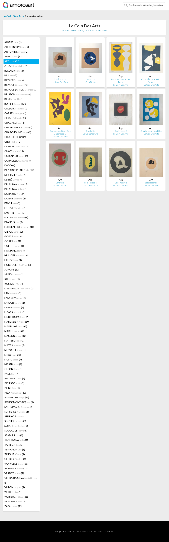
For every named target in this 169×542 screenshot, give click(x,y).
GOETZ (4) (13, 236)
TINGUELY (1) (14, 454)
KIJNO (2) (13, 274)
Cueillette (90, 131)
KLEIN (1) (12, 278)
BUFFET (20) (15, 103)
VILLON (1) (14, 487)
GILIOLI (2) (13, 231)
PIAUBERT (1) (14, 378)
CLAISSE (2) (16, 146)
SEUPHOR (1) (15, 416)
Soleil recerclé (60, 79)
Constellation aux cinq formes (151, 80)
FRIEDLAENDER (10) (19, 226)
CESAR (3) (15, 117)
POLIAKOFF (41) (16, 397)
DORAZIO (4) (14, 193)
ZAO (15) (13, 506)
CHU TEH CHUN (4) (15, 136)
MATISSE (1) (14, 340)
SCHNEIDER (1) (16, 411)
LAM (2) (12, 293)
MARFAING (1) (15, 326)
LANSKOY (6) (15, 297)
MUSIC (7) (13, 359)
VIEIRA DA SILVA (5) (20, 480)
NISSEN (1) (13, 364)
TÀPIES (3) (13, 444)
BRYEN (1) (13, 99)
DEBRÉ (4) (13, 179)
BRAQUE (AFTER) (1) (20, 89)
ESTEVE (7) (14, 207)
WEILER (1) (12, 491)
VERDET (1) (14, 473)
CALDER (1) (16, 108)
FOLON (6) (16, 217)
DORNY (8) (15, 198)
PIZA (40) (15, 392)
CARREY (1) (15, 113)
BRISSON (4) (17, 94)
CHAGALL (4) (14, 122)
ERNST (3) (12, 203)
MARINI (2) (14, 331)
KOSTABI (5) (14, 283)
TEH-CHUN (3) (14, 449)
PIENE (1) (12, 387)
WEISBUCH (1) (16, 496)
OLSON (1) (13, 368)
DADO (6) (9, 165)
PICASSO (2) (14, 383)
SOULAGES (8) (15, 430)
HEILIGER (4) (16, 255)
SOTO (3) (16, 425)
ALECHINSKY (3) (17, 46)
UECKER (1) (15, 458)
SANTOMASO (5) (18, 406)
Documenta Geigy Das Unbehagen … (60, 132)
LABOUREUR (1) (19, 288)
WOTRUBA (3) (14, 501)
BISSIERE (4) (14, 80)
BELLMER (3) (14, 70)
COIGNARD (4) (16, 155)
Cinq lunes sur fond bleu (151, 131)
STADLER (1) (13, 435)
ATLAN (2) (16, 65)
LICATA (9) (14, 312)
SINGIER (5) (15, 421)
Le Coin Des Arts (13, 16)
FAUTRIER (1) (14, 212)
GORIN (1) (12, 241)
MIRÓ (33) (12, 354)
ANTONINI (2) (16, 51)
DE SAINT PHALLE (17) (19, 170)
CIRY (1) (12, 141)
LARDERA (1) (14, 302)
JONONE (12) (11, 269)
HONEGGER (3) (17, 264)
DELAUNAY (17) (16, 184)
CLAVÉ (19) (14, 151)
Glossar (107, 531)
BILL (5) (10, 75)
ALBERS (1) (13, 42)
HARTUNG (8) (14, 250)
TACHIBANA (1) (16, 440)
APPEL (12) (13, 56)
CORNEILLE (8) (17, 160)
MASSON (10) (15, 335)
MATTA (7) (14, 345)
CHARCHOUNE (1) (17, 132)
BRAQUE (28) (16, 84)
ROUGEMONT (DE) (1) (19, 402)
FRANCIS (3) (13, 222)
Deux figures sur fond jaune (121, 80)
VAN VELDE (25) (16, 463)
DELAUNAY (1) (15, 189)
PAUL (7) (11, 373)
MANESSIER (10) (16, 321)
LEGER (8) (14, 307)
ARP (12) (12, 61)
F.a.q (114, 531)
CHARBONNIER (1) (18, 127)
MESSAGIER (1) (15, 350)
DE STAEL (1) (15, 174)
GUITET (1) (14, 245)
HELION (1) (13, 260)
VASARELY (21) (16, 468)
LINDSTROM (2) (16, 316)
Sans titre (90, 79)
